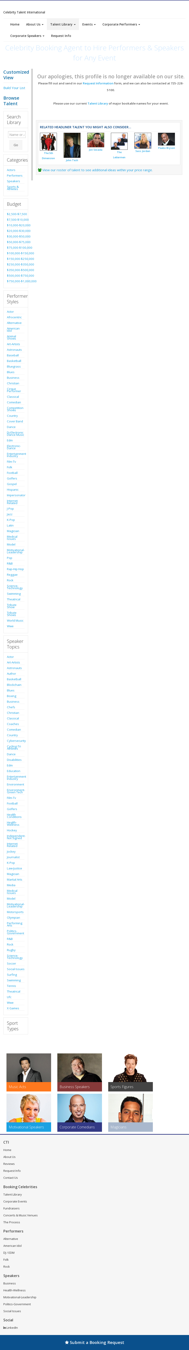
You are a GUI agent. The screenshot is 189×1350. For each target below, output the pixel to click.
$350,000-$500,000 (16, 270)
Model (11, 544)
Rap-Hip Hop (15, 569)
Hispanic (13, 489)
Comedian (14, 402)
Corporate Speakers (27, 36)
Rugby (11, 950)
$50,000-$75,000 (16, 242)
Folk (9, 467)
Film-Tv (11, 461)
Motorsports (15, 912)
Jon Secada (95, 149)
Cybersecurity (16, 741)
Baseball (13, 355)
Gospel (12, 484)
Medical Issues (12, 537)
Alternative (14, 323)
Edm (10, 440)
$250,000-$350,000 (16, 264)
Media (11, 885)
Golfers (12, 478)
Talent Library (63, 24)
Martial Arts (14, 879)
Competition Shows (15, 409)
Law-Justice (14, 868)
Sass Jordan (142, 151)
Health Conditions (14, 815)
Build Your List (14, 88)
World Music (15, 620)
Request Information (98, 83)
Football (12, 473)
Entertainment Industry (16, 455)
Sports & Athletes (13, 188)
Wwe (10, 626)
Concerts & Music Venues (20, 1215)
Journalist (13, 857)
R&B (10, 563)
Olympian (13, 917)
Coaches (13, 724)
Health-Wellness (13, 823)
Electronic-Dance (14, 447)
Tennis (11, 986)
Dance (11, 427)
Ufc (9, 997)
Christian (13, 383)
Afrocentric (14, 317)
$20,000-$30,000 (16, 231)
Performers (15, 175)
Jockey (11, 851)
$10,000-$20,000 (16, 225)
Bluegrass (14, 366)
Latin (10, 525)
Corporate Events (15, 1201)
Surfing (12, 974)
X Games (13, 1008)
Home (14, 24)
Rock (10, 580)
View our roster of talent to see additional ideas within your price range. (97, 170)
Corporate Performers (121, 24)
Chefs (11, 707)
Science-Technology (15, 587)
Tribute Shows (12, 614)
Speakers (13, 181)
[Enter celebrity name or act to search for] (17, 134)
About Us (35, 24)
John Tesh (72, 160)
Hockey (12, 830)
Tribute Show (12, 606)
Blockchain (14, 685)
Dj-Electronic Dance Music (15, 433)
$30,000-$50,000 (16, 236)
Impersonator (16, 495)
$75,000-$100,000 (16, 247)
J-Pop (10, 508)
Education (13, 771)
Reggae (12, 574)
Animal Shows (11, 337)
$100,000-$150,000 (16, 253)
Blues (11, 372)
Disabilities (14, 760)
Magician (13, 531)
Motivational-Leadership (16, 551)
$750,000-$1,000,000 (16, 281)
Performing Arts (14, 924)
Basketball (14, 361)
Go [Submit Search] (16, 145)
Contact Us (10, 1178)
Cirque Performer (14, 390)
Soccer (11, 963)
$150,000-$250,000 (16, 259)
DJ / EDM (9, 1253)
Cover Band (15, 421)
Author (11, 673)
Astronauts (14, 350)
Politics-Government (15, 932)
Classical (13, 397)
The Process (11, 1222)
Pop (9, 558)
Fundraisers (11, 1208)
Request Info (61, 36)
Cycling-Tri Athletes (14, 747)
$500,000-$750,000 (16, 275)
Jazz (9, 514)
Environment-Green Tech (16, 791)
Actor (10, 311)
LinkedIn (10, 1328)
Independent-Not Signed (16, 837)
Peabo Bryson (166, 148)
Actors (11, 170)
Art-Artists (13, 344)
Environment (15, 784)
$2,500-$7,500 (16, 214)
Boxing (11, 696)
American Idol (13, 329)
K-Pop (11, 520)
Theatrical (13, 599)
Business (13, 378)
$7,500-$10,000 (16, 219)
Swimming (14, 594)
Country (12, 416)
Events (89, 24)
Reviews (9, 1164)
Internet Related (12, 502)
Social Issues (16, 969)
